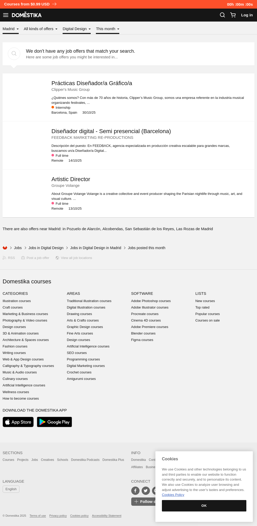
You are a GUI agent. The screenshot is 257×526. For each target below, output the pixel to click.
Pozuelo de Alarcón (83, 229)
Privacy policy (58, 515)
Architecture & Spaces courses (26, 340)
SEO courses (77, 353)
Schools (62, 460)
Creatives (47, 460)
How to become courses (21, 398)
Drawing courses (79, 314)
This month (106, 28)
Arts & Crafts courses (83, 320)
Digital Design (75, 28)
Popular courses (207, 314)
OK (204, 506)
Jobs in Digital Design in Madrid (95, 248)
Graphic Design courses (85, 327)
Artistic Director (70, 179)
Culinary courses (15, 379)
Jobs (18, 248)
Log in (247, 15)
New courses (205, 301)
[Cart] (233, 15)
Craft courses (13, 307)
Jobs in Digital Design (46, 248)
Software (142, 293)
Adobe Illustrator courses (150, 307)
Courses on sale (207, 320)
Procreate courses (145, 314)
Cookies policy (79, 515)
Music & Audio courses (20, 372)
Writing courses (14, 353)
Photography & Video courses (25, 320)
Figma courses (142, 340)
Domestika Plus (113, 460)
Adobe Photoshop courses (151, 301)
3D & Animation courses (21, 333)
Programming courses (83, 359)
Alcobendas (112, 229)
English (11, 489)
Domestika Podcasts (85, 460)
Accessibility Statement (106, 515)
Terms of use (38, 515)
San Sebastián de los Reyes (149, 229)
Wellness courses (16, 392)
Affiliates (137, 467)
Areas (73, 293)
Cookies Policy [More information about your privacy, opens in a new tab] (173, 495)
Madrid (9, 28)
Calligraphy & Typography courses (28, 366)
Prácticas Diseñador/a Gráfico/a (91, 83)
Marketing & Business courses (25, 314)
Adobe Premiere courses (149, 327)
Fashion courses (15, 346)
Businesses (154, 467)
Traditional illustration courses (89, 301)
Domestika (138, 460)
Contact (154, 460)
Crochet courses (79, 372)
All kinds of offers (39, 28)
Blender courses (143, 333)
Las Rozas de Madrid (194, 229)
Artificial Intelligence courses (24, 385)
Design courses (14, 327)
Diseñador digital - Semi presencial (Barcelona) (111, 131)
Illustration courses (17, 301)
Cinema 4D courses (146, 320)
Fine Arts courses (80, 333)
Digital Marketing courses (86, 366)
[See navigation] (5, 15)
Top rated (202, 307)
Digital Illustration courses (86, 307)
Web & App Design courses (23, 359)
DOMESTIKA (26, 15)
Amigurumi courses (81, 379)
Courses (8, 460)
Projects (22, 460)
